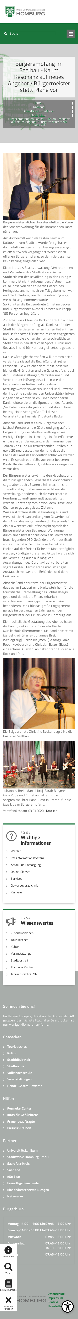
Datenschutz (56, 1294)
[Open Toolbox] (67, 1306)
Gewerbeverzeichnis (24, 886)
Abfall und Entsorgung (26, 865)
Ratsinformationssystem (27, 858)
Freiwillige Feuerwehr (23, 1183)
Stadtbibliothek (18, 1060)
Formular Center (22, 967)
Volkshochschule (19, 1073)
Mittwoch (14, 1237)
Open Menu (71, 34)
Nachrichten (39, 115)
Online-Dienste (20, 872)
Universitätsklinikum (22, 1150)
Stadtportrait (19, 961)
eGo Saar (13, 1177)
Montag (13, 1224)
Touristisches (19, 940)
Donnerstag (16, 1243)
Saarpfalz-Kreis (18, 1164)
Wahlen (16, 851)
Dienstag (13, 1230)
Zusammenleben (22, 933)
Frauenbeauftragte (21, 1122)
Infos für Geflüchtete (22, 1115)
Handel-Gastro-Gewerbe (24, 1086)
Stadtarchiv (15, 1066)
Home (37, 103)
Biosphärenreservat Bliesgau (28, 1190)
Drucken (51, 811)
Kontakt (53, 1302)
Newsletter (55, 1306)
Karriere (16, 892)
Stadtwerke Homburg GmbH (28, 1157)
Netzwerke (15, 1196)
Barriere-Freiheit (19, 1128)
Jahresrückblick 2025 (25, 974)
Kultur (15, 947)
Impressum (55, 1298)
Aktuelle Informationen (39, 111)
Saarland (13, 1170)
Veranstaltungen (22, 954)
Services (16, 879)
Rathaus (38, 107)
